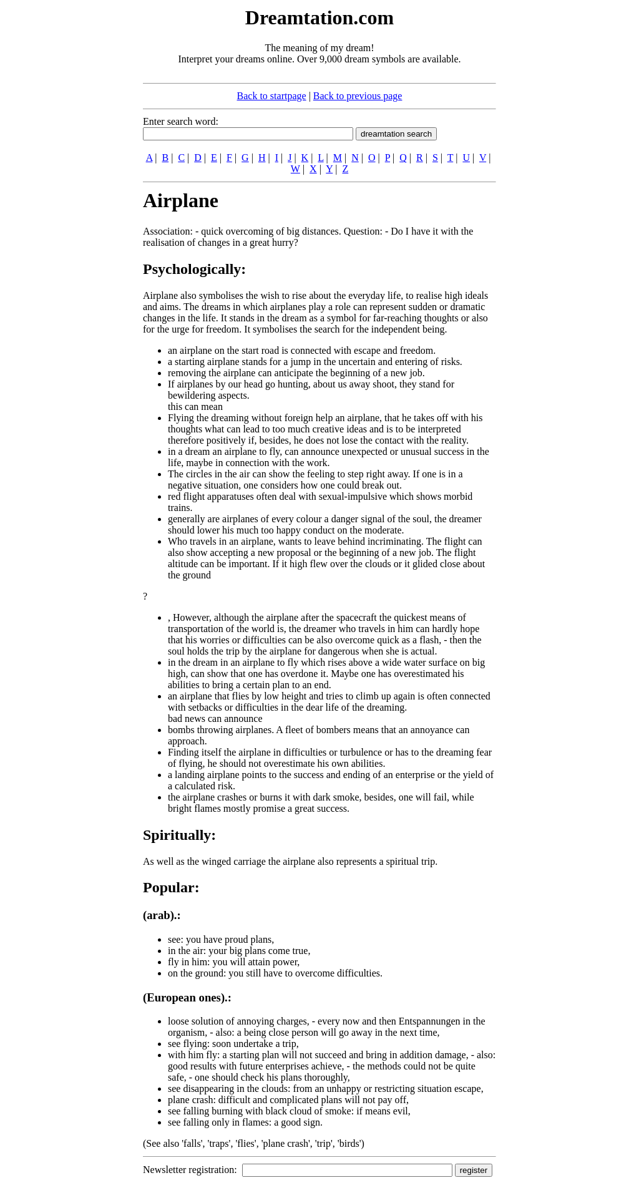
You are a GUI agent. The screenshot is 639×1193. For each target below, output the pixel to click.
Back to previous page (357, 95)
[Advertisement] (67, 192)
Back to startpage (271, 95)
